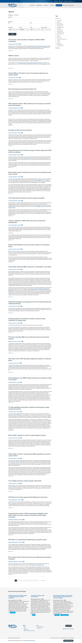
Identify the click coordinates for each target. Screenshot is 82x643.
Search (73, 1)
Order (31, 27)
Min (9, 22)
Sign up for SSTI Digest (69, 5)
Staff (25, 628)
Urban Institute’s (38, 180)
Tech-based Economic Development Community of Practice (29, 62)
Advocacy (61, 1)
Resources (46, 5)
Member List (39, 628)
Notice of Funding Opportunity (38, 565)
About (24, 625)
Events (56, 1)
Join (37, 625)
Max (31, 22)
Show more (57, 47)
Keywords (10, 17)
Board (25, 626)
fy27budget (13, 612)
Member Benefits (40, 626)
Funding (52, 5)
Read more (10, 50)
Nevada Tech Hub (11, 207)
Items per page (44, 27)
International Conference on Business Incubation (37, 46)
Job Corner (66, 1)
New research (26, 158)
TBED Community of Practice (29, 630)
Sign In (70, 1)
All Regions (10, 27)
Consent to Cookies (68, 640)
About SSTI (32, 5)
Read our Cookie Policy (31, 640)
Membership (40, 5)
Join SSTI (59, 5)
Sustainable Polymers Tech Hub (42, 206)
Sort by (20, 27)
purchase (44, 64)
